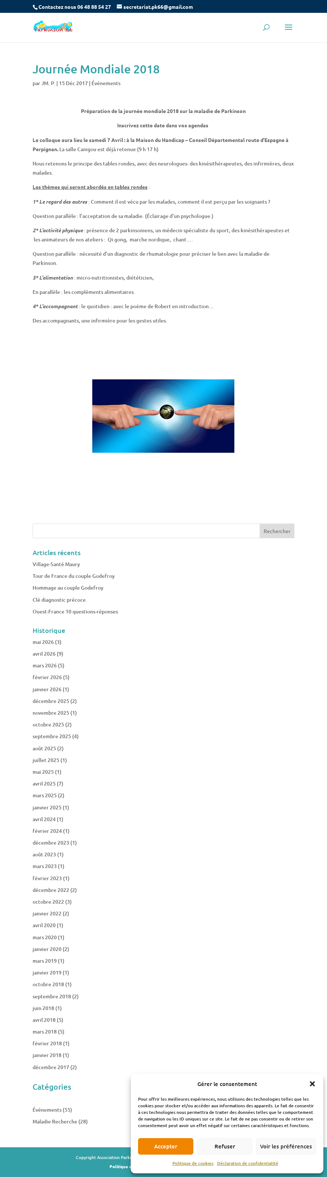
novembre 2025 (51, 712)
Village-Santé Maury (56, 564)
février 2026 (47, 677)
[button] (312, 1083)
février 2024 (47, 830)
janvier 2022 (47, 913)
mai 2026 (43, 641)
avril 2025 (44, 783)
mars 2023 (45, 866)
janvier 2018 (47, 1055)
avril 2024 (44, 819)
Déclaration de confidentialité (247, 1163)
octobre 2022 (48, 901)
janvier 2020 (47, 948)
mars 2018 (45, 1031)
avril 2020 (44, 925)
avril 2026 (44, 653)
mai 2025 (43, 771)
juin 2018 (43, 1008)
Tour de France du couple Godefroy (74, 575)
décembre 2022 (51, 889)
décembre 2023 (51, 842)
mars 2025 (45, 795)
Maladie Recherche (55, 1121)
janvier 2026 (47, 689)
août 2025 (44, 748)
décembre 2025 (51, 700)
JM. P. (48, 83)
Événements (106, 83)
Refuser (225, 1146)
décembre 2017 (51, 1067)
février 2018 (47, 1043)
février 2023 (47, 878)
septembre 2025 (52, 736)
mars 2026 (45, 665)
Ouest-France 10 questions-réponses (75, 611)
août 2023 (44, 854)
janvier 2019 (47, 972)
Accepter (165, 1146)
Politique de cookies (192, 1163)
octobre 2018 (48, 984)
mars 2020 (45, 937)
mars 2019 (45, 960)
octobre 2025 (48, 724)
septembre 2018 (52, 996)
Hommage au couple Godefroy (68, 587)
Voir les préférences (286, 1146)
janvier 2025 (47, 807)
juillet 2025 (46, 760)
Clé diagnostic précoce (59, 599)
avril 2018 (44, 1019)
